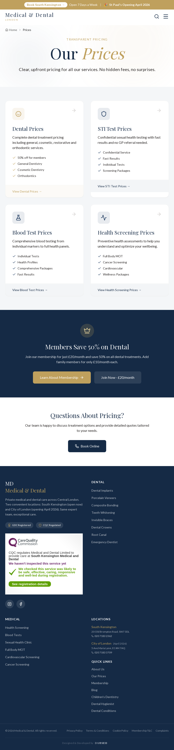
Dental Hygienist (102, 704)
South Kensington (103, 627)
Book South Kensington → (46, 4)
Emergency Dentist (104, 542)
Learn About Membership (62, 377)
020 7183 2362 (101, 636)
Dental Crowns (101, 527)
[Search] (156, 16)
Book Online (87, 446)
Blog (94, 690)
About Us (97, 669)
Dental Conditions (103, 711)
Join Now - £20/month (117, 377)
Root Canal (98, 534)
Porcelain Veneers (103, 498)
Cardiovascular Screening (22, 657)
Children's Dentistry (105, 697)
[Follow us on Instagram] (9, 604)
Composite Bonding (104, 505)
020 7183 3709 (101, 652)
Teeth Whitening (103, 512)
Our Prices (98, 676)
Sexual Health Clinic (18, 642)
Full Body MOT (15, 649)
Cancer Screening (17, 664)
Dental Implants (102, 490)
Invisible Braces (102, 520)
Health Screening (17, 627)
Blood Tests (13, 635)
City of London (101, 643)
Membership (99, 683)
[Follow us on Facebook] (20, 604)
